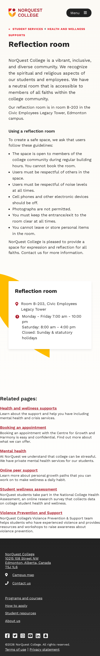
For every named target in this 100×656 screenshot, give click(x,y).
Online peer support (19, 470)
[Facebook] (8, 636)
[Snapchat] (47, 636)
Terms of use (15, 649)
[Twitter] (16, 636)
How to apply (16, 606)
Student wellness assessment (28, 489)
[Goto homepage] (50, 13)
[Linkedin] (39, 636)
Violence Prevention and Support (31, 512)
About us (12, 621)
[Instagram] (24, 636)
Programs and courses (23, 598)
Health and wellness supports (28, 408)
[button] (78, 13)
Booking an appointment (23, 427)
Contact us (18, 583)
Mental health (13, 451)
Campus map (19, 575)
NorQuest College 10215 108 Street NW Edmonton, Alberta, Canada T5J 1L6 (28, 560)
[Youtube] (31, 636)
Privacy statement (45, 649)
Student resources (20, 613)
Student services (28, 28)
